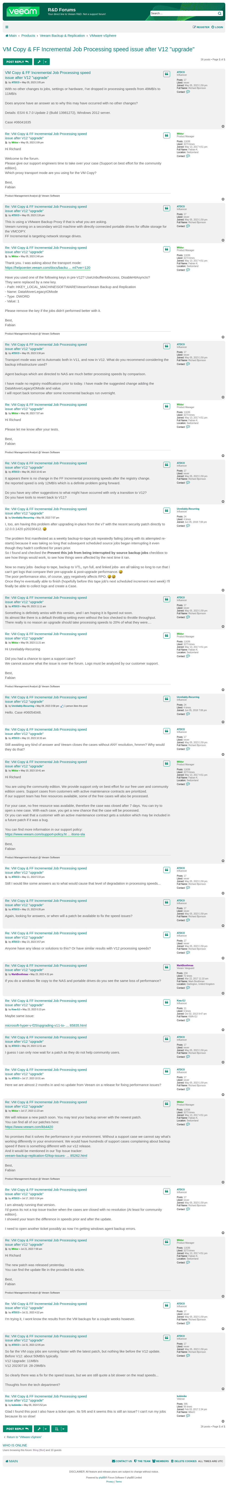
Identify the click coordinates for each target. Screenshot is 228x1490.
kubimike (182, 1396)
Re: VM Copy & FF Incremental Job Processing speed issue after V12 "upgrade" (46, 136)
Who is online (15, 1445)
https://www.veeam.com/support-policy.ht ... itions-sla (45, 834)
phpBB (102, 1477)
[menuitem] (217, 27)
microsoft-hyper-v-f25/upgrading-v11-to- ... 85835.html (46, 1025)
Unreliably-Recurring (188, 509)
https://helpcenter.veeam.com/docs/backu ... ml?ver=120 (47, 267)
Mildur (180, 133)
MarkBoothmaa (185, 965)
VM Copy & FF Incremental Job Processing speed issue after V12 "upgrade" (99, 49)
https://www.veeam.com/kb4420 (29, 1127)
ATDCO (181, 72)
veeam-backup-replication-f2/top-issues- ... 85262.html (46, 1155)
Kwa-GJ (181, 1000)
